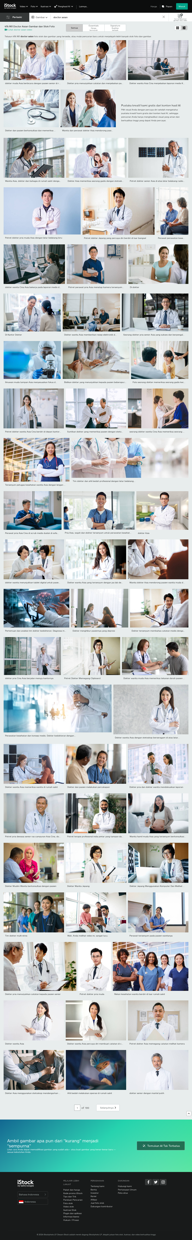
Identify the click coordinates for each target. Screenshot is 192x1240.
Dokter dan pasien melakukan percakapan (88, 787)
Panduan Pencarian (72, 1199)
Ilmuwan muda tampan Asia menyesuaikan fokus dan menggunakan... (40, 382)
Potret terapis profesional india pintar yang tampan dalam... (97, 836)
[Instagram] (163, 1182)
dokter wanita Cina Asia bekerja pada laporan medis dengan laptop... (39, 287)
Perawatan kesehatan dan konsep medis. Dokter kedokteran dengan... (40, 735)
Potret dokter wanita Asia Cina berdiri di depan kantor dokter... (37, 431)
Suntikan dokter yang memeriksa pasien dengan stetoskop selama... (101, 431)
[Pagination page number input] (77, 1108)
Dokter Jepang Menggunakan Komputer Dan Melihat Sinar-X (160, 886)
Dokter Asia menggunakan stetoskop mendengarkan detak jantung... (40, 1093)
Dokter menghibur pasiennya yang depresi (94, 630)
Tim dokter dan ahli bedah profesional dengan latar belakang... (104, 481)
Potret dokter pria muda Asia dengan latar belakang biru (33, 237)
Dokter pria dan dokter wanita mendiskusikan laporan (156, 787)
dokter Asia (143, 533)
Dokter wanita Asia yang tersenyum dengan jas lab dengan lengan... (101, 582)
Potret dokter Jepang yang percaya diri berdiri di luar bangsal (115, 238)
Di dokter (134, 287)
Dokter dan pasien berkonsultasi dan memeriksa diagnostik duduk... (39, 130)
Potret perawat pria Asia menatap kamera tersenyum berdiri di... (101, 287)
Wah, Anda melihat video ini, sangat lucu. (87, 935)
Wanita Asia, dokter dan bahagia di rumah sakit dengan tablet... (37, 181)
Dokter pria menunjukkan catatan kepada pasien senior (33, 994)
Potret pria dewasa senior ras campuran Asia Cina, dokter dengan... (39, 836)
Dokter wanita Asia (14, 1043)
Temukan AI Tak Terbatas (161, 1146)
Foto (33, 6)
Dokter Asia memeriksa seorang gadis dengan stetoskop (96, 181)
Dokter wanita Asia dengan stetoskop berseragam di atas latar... (147, 737)
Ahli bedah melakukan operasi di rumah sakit (89, 1093)
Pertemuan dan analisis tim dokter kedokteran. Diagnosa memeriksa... (40, 630)
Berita (94, 1189)
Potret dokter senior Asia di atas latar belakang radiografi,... (160, 181)
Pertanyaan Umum (127, 1189)
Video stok (68, 1206)
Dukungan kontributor (102, 1206)
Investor (95, 1193)
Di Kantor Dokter (13, 334)
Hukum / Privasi (71, 1220)
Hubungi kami (125, 1186)
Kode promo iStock (72, 1193)
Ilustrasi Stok (69, 1210)
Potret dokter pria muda (92, 994)
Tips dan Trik (69, 1196)
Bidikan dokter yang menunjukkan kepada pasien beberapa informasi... (99, 382)
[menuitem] (23, 8)
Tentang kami (97, 1186)
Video (22, 6)
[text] (106, 17)
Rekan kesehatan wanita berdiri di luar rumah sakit (139, 994)
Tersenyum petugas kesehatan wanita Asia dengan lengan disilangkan (40, 485)
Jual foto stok (97, 1203)
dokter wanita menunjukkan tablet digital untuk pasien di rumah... (38, 582)
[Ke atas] (188, 1113)
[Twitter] (155, 1182)
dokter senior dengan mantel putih (146, 1093)
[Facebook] (148, 1182)
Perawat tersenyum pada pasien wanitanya (150, 935)
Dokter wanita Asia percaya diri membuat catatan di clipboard (98, 1043)
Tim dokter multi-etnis (16, 935)
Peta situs (123, 1193)
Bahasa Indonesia (33, 1194)
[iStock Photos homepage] (11, 6)
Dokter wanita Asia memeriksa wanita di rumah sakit (31, 787)
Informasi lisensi (71, 1216)
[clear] (163, 17)
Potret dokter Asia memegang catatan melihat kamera (157, 1043)
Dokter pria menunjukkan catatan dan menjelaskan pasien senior (99, 83)
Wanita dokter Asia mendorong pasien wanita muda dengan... (160, 582)
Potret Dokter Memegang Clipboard (82, 678)
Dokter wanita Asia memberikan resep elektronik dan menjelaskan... (98, 334)
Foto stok (68, 1203)
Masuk (182, 6)
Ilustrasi (44, 6)
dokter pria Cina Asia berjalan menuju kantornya (29, 678)
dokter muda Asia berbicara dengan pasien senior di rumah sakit (37, 83)
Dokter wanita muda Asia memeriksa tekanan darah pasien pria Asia (157, 678)
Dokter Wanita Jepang (78, 886)
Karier (94, 1196)
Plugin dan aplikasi (72, 1213)
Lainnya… (83, 6)
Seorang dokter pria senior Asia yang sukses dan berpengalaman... (156, 334)
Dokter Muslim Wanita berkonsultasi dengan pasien (30, 886)
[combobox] (39, 17)
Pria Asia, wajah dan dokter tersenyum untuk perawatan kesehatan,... (100, 532)
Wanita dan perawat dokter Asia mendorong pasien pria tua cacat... (96, 130)
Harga (154, 6)
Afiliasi (94, 1199)
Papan (169, 6)
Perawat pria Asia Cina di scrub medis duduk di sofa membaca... (37, 533)
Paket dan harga (71, 1189)
